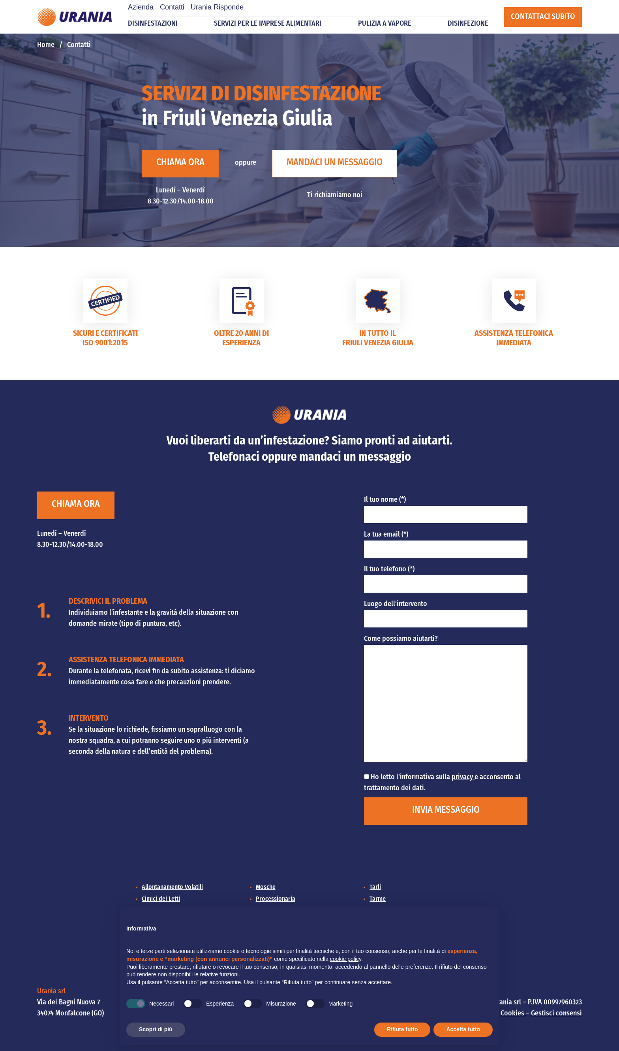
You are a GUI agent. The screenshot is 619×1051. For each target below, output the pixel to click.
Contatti (172, 7)
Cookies (513, 1013)
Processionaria (275, 899)
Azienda (141, 7)
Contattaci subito (543, 17)
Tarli (375, 887)
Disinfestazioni (153, 24)
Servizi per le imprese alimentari (267, 24)
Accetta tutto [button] (463, 1029)
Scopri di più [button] (156, 1029)
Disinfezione (468, 24)
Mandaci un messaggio (335, 163)
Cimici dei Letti (161, 899)
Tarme (378, 899)
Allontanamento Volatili (172, 887)
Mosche (266, 887)
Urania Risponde (217, 7)
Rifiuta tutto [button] (402, 1029)
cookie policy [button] (345, 959)
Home (45, 45)
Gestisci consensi (556, 1013)
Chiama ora (180, 163)
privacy (463, 777)
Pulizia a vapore (384, 24)
